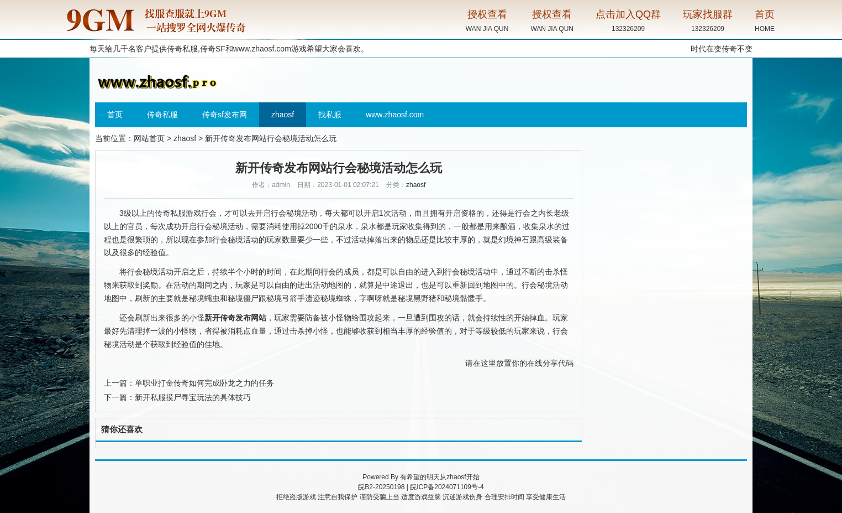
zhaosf (282, 114)
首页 (115, 114)
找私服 (329, 114)
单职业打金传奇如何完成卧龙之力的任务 (204, 383)
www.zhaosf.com (262, 48)
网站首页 (149, 138)
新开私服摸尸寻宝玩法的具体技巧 (193, 397)
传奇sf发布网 (224, 114)
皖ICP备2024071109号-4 (446, 487)
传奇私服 (162, 114)
